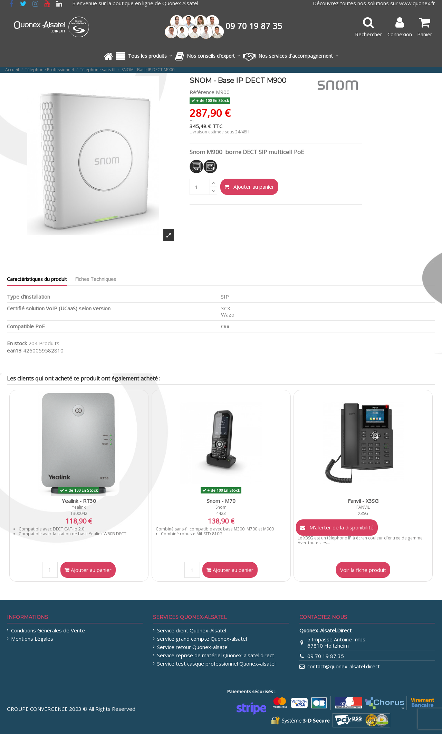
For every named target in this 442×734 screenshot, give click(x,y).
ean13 (14, 350)
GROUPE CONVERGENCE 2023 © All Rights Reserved (71, 708)
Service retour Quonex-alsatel (193, 647)
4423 (221, 513)
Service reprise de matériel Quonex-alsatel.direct (215, 655)
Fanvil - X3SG (363, 500)
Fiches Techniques (95, 279)
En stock (17, 343)
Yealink (79, 507)
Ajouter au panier (249, 186)
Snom (221, 507)
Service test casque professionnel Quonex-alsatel (216, 663)
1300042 (78, 513)
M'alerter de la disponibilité (337, 527)
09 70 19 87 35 (325, 655)
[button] (144, 56)
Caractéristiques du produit (37, 279)
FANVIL (363, 507)
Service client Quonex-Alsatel (191, 630)
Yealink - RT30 (79, 500)
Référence (202, 92)
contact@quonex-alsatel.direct (343, 666)
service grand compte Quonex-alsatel (202, 639)
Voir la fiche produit (363, 569)
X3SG (363, 513)
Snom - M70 (221, 500)
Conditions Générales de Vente (48, 630)
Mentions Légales (32, 639)
